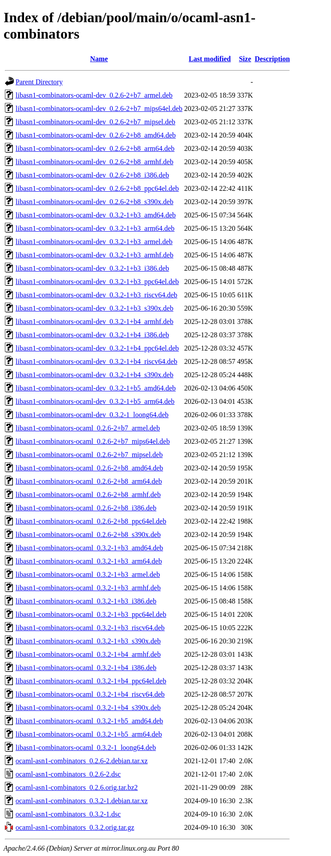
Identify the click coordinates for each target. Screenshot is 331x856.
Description (272, 59)
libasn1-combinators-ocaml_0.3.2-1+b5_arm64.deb (89, 734)
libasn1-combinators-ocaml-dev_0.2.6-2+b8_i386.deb (92, 175)
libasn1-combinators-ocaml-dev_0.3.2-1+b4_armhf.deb (94, 321)
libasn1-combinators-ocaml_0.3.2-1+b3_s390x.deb (88, 641)
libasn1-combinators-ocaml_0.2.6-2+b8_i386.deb (86, 508)
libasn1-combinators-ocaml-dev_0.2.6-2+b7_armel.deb (94, 95)
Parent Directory (39, 82)
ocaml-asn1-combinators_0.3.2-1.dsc (68, 814)
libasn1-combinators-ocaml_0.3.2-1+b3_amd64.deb (89, 548)
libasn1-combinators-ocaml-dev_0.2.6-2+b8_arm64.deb (95, 148)
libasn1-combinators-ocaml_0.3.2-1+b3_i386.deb (86, 601)
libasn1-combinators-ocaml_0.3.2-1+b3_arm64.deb (89, 561)
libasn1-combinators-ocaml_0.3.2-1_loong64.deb (86, 747)
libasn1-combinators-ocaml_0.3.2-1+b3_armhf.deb (88, 588)
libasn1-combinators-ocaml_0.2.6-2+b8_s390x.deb (88, 534)
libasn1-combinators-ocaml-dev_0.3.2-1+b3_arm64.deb (95, 228)
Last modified (210, 59)
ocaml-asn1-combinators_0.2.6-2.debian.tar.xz (82, 761)
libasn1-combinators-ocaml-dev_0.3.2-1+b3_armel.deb (94, 241)
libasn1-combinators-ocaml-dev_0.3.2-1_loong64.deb (92, 414)
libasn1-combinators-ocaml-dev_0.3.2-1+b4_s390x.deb (94, 375)
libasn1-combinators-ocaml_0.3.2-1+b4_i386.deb (86, 667)
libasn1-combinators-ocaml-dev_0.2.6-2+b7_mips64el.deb (99, 108)
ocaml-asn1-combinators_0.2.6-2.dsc (68, 774)
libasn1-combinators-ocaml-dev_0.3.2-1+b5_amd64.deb (96, 388)
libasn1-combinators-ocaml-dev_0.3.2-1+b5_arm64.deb (95, 401)
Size (245, 59)
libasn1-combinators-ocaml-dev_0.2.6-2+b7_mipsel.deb (95, 122)
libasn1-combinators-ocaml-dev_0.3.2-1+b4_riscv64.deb (96, 361)
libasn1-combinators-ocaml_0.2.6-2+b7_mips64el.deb (93, 441)
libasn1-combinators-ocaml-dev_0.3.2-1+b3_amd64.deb (96, 215)
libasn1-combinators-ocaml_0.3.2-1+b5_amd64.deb (89, 721)
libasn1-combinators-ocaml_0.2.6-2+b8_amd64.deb (89, 468)
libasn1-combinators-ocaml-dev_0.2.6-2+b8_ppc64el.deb (97, 188)
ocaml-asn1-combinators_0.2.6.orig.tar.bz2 (77, 787)
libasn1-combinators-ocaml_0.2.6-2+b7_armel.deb (88, 428)
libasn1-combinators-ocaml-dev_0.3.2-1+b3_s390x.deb (94, 308)
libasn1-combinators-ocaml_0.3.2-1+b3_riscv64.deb (90, 627)
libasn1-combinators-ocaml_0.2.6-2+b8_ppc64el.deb (91, 521)
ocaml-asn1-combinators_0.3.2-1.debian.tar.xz (82, 801)
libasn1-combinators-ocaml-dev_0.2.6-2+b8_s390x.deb (94, 201)
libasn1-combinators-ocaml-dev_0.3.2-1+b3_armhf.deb (94, 255)
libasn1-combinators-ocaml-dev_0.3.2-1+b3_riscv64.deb (96, 295)
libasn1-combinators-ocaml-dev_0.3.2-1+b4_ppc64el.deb (97, 348)
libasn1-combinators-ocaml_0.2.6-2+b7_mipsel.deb (89, 454)
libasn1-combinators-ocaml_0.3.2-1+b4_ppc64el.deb (91, 681)
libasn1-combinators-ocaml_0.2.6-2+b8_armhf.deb (88, 494)
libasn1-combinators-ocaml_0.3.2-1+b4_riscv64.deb (90, 694)
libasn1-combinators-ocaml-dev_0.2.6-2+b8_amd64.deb (96, 135)
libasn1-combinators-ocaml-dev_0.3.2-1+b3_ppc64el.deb (97, 281)
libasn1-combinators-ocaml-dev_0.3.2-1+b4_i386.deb (92, 335)
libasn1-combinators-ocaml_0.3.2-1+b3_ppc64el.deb (91, 614)
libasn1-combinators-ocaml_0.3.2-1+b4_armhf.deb (88, 654)
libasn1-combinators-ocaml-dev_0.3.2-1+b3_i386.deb (92, 268)
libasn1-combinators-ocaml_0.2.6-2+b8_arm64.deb (89, 481)
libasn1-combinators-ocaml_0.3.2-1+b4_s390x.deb (88, 707)
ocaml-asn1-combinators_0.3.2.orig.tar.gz (75, 827)
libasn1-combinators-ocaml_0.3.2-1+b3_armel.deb (88, 574)
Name (99, 59)
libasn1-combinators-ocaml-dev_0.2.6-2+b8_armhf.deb (94, 162)
